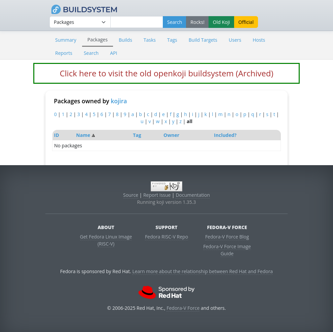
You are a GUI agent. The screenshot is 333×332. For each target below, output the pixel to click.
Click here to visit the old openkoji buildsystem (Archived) (166, 73)
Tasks (150, 40)
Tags (172, 40)
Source (130, 195)
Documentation (193, 195)
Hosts (259, 40)
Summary (65, 40)
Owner (171, 135)
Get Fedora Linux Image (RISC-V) (106, 240)
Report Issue (157, 195)
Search (91, 53)
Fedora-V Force (182, 308)
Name (83, 135)
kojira (119, 101)
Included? (225, 135)
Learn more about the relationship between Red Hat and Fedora (202, 271)
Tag (137, 135)
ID (56, 135)
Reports (63, 53)
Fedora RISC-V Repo (166, 236)
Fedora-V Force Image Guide (227, 250)
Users (235, 40)
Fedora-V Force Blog (227, 236)
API (113, 53)
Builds (125, 40)
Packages (97, 39)
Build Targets (203, 40)
